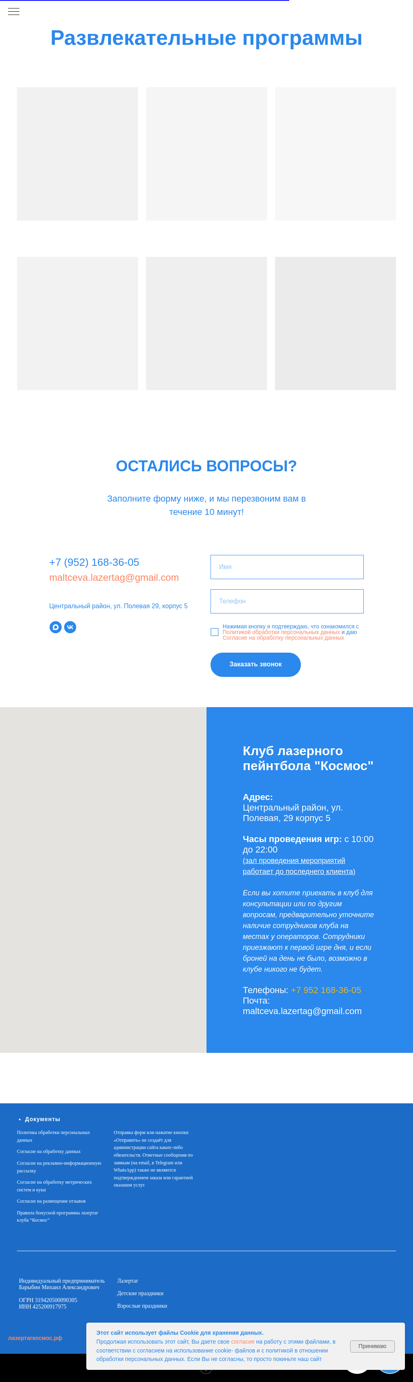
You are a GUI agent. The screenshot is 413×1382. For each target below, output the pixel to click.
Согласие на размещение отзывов (51, 1201)
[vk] (70, 627)
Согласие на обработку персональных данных (283, 637)
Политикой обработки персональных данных (282, 632)
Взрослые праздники (142, 1306)
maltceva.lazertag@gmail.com (114, 577)
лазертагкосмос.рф (35, 1338)
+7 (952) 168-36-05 (94, 562)
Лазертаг (128, 1281)
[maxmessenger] (56, 627)
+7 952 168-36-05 (326, 990)
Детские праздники (140, 1293)
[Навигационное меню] (13, 12)
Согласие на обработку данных (49, 1151)
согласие (242, 1341)
